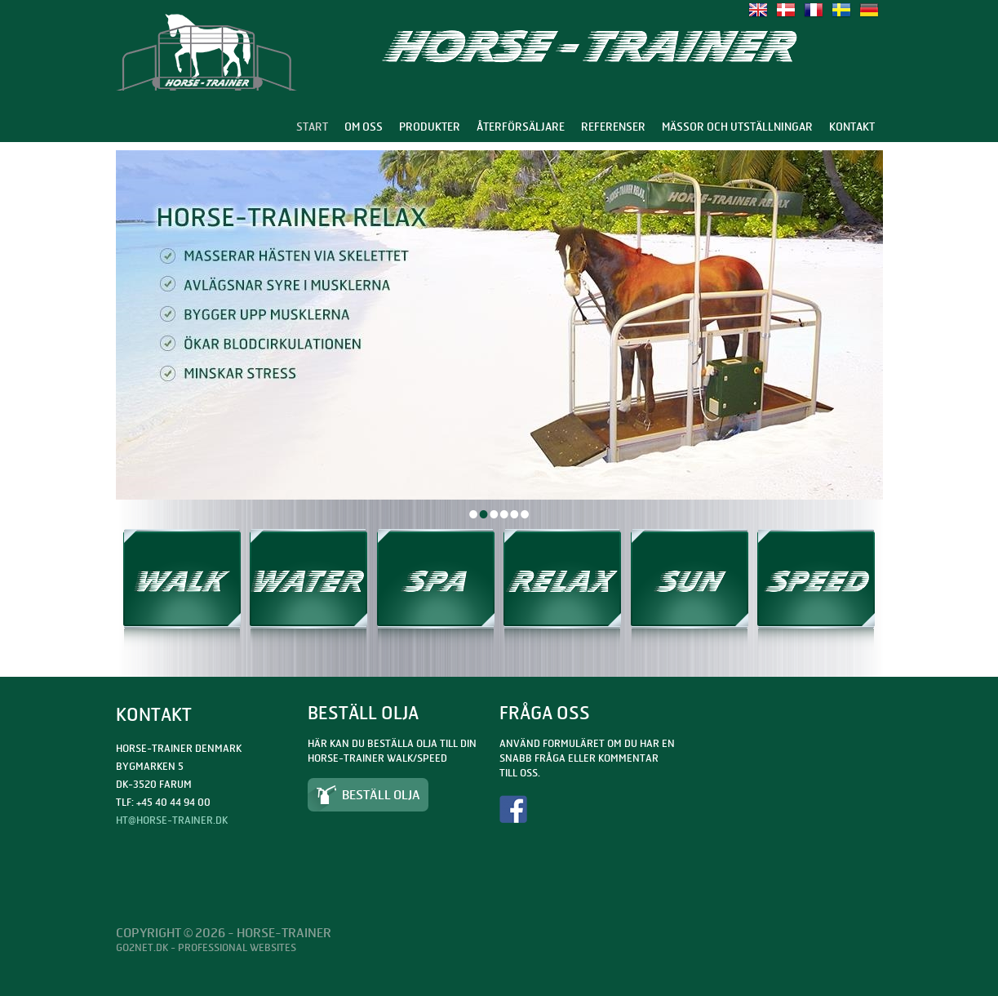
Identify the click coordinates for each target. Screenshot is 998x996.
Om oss (363, 126)
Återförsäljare (521, 126)
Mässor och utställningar (737, 126)
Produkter (429, 126)
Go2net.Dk (142, 947)
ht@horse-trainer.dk (172, 820)
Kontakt (852, 126)
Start (312, 126)
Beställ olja (381, 795)
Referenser (613, 126)
